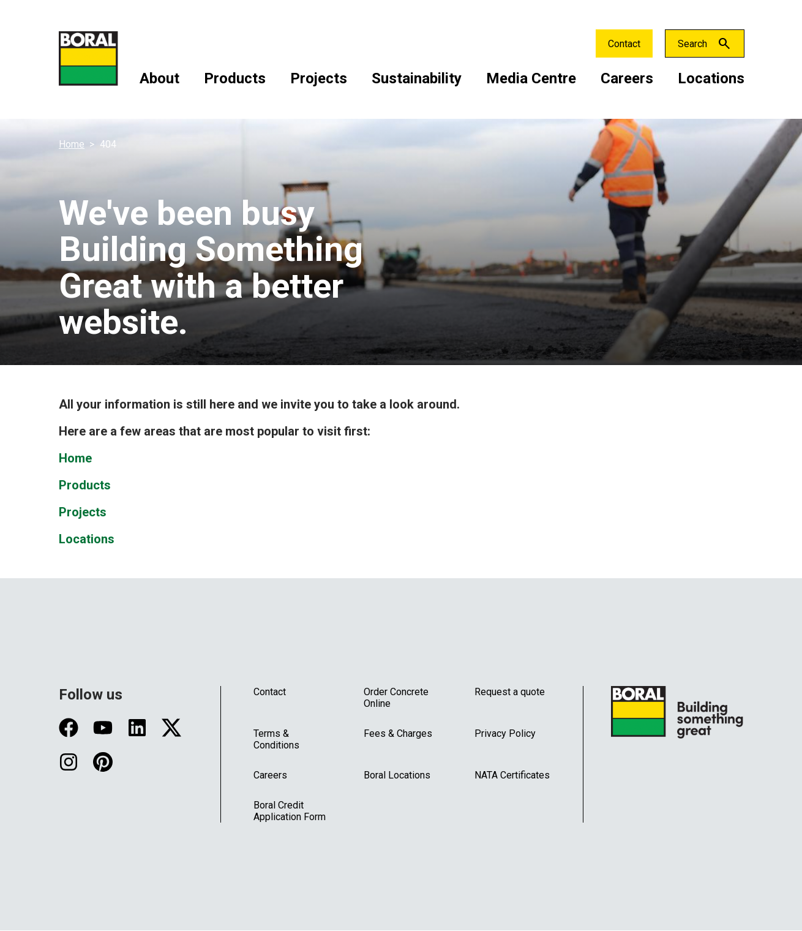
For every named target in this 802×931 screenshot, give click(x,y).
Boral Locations (397, 775)
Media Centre (531, 78)
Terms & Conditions (276, 739)
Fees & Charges (398, 733)
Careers (627, 78)
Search (692, 44)
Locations (711, 78)
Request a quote (509, 692)
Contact (624, 44)
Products (235, 78)
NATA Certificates (512, 775)
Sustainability (417, 78)
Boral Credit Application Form (289, 811)
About (159, 78)
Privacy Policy (505, 733)
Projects (318, 78)
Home (71, 144)
